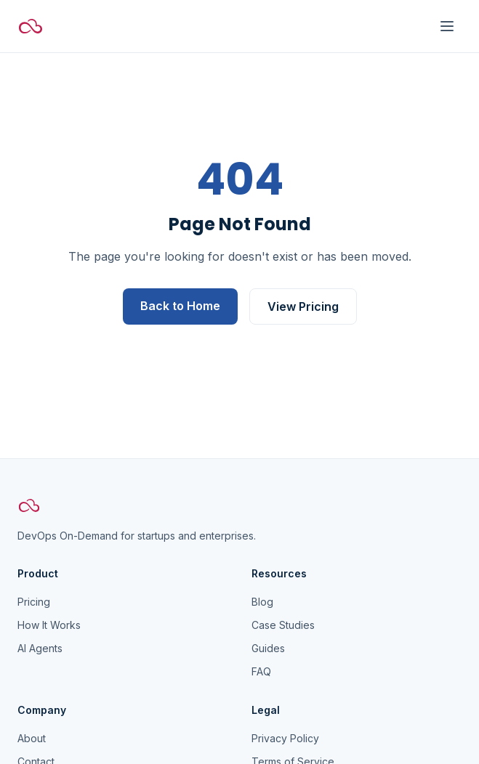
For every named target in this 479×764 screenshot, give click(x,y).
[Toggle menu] (447, 26)
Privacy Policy (285, 738)
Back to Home (180, 305)
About (31, 738)
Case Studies (283, 625)
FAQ (261, 671)
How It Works (49, 625)
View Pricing (303, 306)
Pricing (33, 602)
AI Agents (40, 648)
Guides (268, 648)
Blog (262, 602)
